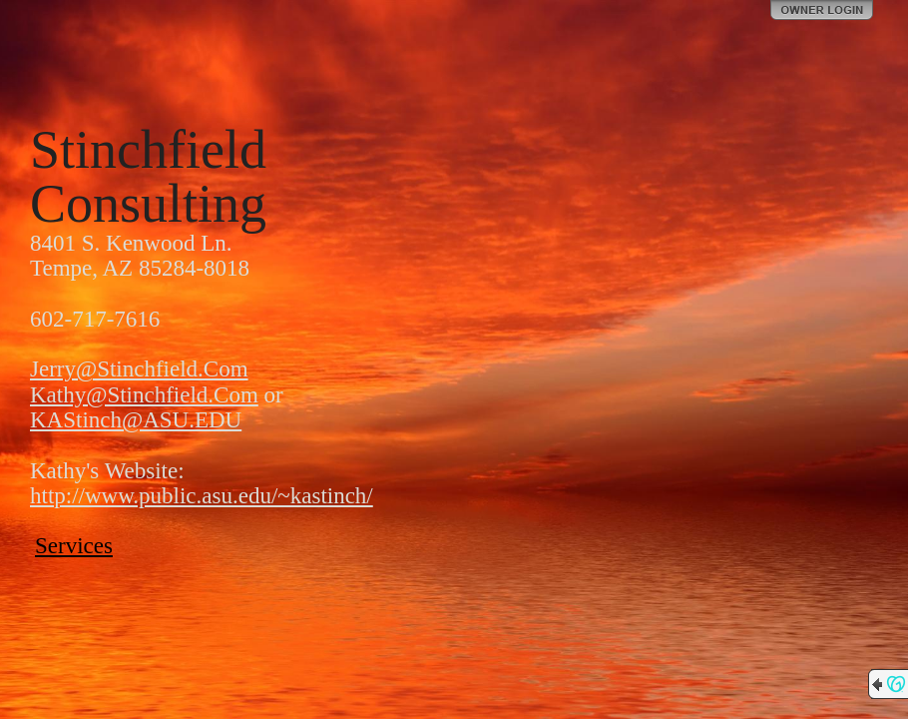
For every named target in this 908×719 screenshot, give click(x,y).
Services (74, 545)
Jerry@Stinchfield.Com (139, 369)
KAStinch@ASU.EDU (135, 419)
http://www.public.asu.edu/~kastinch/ (201, 495)
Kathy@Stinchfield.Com (144, 394)
